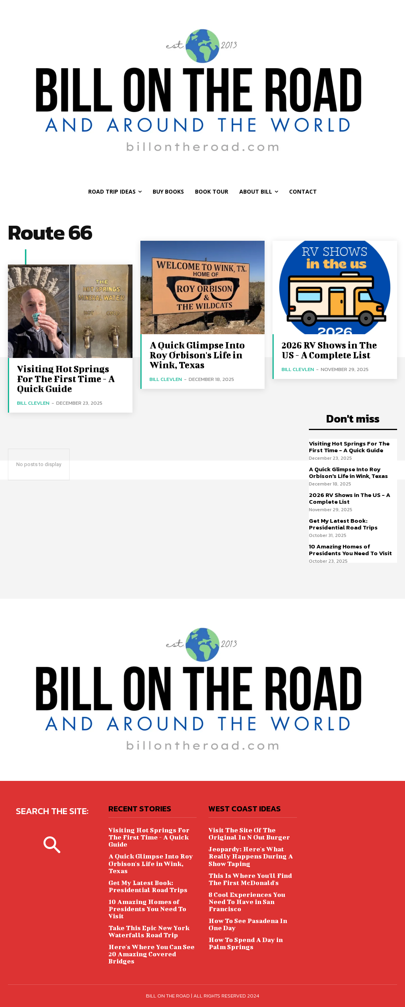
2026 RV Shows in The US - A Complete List (329, 350)
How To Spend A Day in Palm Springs (245, 942)
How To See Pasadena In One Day (247, 923)
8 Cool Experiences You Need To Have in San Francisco (246, 901)
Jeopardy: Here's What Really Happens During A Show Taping (250, 856)
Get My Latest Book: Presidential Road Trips (343, 524)
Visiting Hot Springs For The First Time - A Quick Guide (66, 379)
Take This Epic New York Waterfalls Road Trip (148, 930)
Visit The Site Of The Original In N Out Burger (249, 833)
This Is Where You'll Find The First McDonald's (249, 878)
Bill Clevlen (33, 403)
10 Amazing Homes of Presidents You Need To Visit (350, 550)
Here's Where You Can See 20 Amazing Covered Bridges (151, 953)
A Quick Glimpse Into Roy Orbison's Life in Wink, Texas (197, 355)
